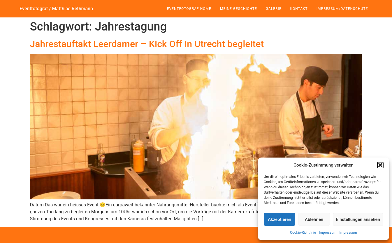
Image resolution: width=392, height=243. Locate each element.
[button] (380, 165)
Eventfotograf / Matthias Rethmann (56, 8)
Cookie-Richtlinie (303, 233)
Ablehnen (314, 219)
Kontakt (299, 9)
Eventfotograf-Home (189, 9)
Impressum (327, 233)
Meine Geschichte (238, 9)
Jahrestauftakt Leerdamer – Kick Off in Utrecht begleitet (147, 43)
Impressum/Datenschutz (342, 9)
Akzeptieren (279, 219)
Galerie (274, 9)
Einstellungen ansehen (358, 219)
